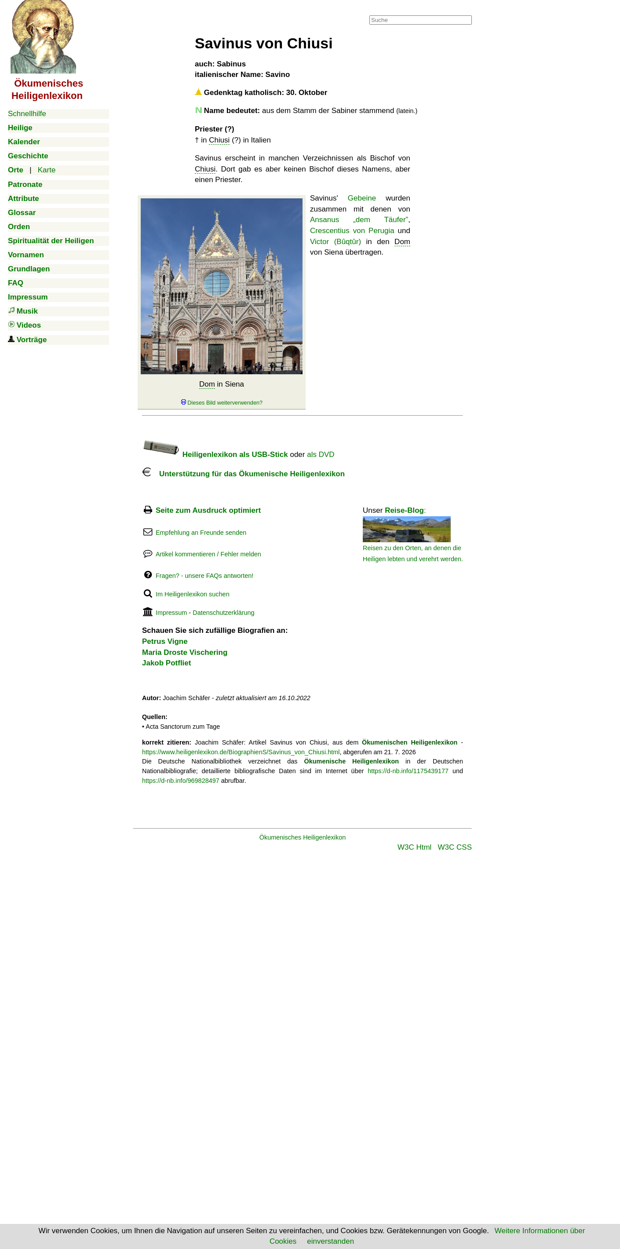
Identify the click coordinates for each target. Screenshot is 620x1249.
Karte (47, 170)
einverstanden (330, 1241)
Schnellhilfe (27, 114)
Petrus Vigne (165, 641)
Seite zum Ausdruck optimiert (208, 510)
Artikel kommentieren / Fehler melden (208, 554)
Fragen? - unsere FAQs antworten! (204, 575)
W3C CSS (455, 847)
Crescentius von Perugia (352, 230)
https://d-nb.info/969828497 (180, 780)
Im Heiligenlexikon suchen (193, 594)
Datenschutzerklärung (223, 612)
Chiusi (219, 140)
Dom (207, 384)
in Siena (222, 393)
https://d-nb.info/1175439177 (408, 770)
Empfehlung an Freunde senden (201, 532)
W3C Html (414, 847)
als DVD (320, 454)
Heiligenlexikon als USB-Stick (215, 454)
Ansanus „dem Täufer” (359, 219)
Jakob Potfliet (166, 663)
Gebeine (362, 198)
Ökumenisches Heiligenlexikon (302, 837)
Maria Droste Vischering (184, 652)
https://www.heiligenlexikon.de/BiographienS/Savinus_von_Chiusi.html (240, 752)
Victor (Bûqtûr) (335, 241)
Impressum (171, 612)
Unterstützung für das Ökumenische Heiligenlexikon (243, 474)
